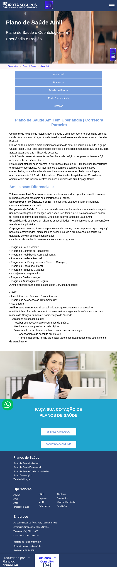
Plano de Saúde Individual (25, 463)
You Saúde (62, 506)
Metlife (42, 502)
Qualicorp (61, 494)
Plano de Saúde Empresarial (27, 467)
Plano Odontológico (22, 475)
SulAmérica (62, 498)
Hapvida (43, 498)
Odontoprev (44, 506)
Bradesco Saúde (21, 507)
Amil (15, 499)
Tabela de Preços (21, 479)
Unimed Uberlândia (66, 502)
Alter (15, 503)
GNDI (41, 494)
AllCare (16, 495)
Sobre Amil (44, 66)
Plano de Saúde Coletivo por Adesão (30, 471)
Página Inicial (13, 66)
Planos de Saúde (29, 66)
